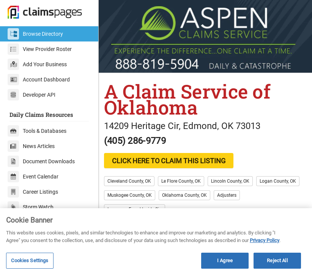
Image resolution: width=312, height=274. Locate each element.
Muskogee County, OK (180, 193)
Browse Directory (35, 34)
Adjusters (277, 193)
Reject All (277, 260)
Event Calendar (33, 176)
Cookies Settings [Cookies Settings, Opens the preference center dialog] (29, 260)
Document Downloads (41, 161)
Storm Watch (31, 207)
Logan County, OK (130, 193)
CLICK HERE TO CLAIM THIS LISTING (173, 159)
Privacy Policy (264, 240)
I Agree (225, 260)
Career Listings (33, 192)
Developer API (31, 94)
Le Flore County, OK (185, 179)
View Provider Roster (40, 49)
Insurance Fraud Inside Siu (139, 207)
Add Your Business (37, 64)
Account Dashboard (39, 79)
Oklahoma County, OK (235, 193)
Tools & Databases (37, 131)
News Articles (31, 146)
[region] (156, 241)
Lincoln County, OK (234, 179)
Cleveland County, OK (133, 179)
